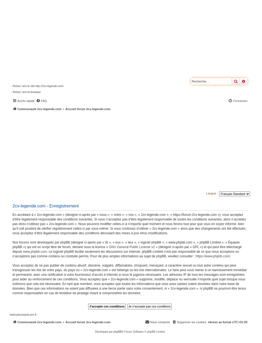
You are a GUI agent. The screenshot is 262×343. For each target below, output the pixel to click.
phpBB (117, 331)
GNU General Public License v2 (132, 247)
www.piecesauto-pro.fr (23, 314)
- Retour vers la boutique (26, 92)
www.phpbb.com (35, 252)
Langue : (212, 193)
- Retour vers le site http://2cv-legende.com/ (37, 86)
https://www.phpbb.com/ (213, 256)
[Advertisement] (136, 152)
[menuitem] (41, 101)
